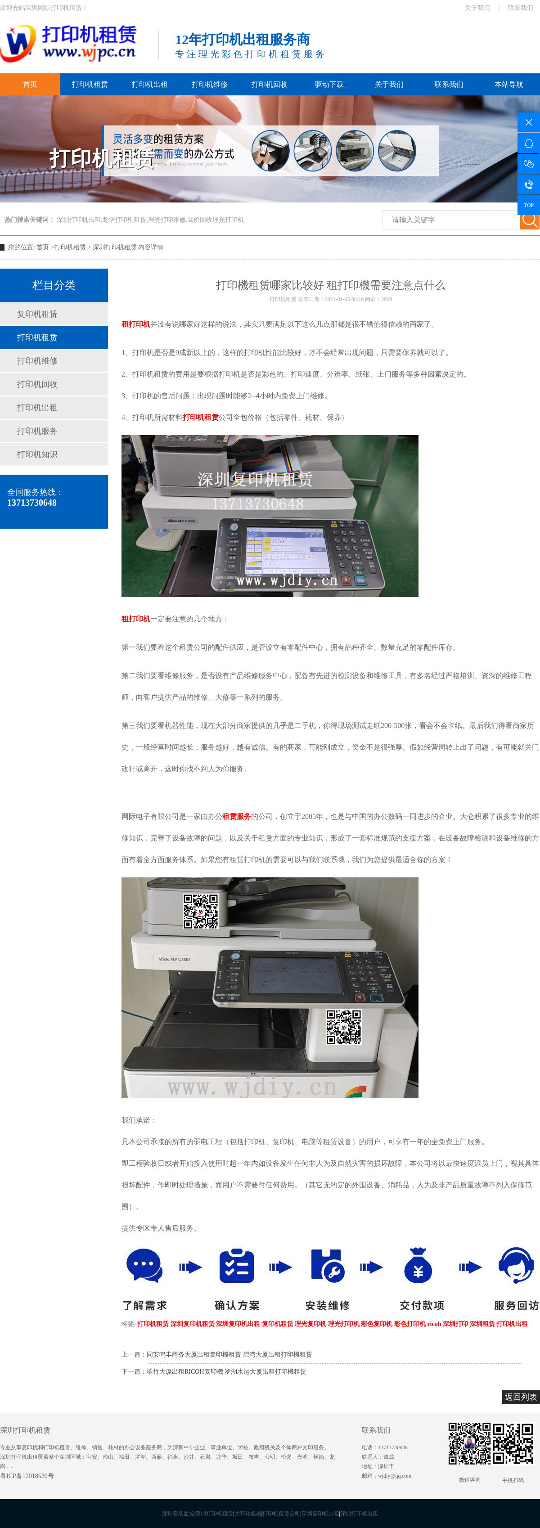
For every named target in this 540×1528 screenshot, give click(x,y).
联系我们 (520, 7)
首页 (30, 84)
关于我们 (477, 7)
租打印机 (136, 324)
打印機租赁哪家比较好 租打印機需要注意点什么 (331, 285)
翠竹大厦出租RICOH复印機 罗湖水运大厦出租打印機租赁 (226, 1371)
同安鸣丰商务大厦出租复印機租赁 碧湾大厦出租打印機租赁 (229, 1354)
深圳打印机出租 (359, 1513)
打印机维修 (210, 84)
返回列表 (521, 1397)
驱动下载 (329, 84)
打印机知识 (37, 454)
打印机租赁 (90, 84)
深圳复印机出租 (238, 1324)
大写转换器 (247, 1513)
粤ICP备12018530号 (27, 1476)
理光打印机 (344, 1324)
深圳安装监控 (178, 1513)
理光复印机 (310, 1324)
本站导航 (509, 84)
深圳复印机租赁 (193, 1324)
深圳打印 (455, 1324)
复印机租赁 (37, 314)
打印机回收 (270, 84)
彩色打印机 (410, 1324)
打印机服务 (37, 431)
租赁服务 (236, 816)
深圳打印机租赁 (115, 247)
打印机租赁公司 (281, 1513)
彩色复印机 (376, 1324)
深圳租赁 (482, 1324)
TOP (529, 205)
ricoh (434, 1324)
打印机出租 (150, 84)
